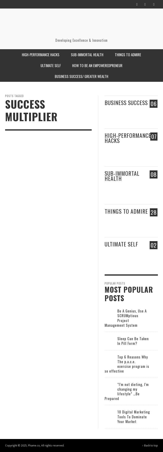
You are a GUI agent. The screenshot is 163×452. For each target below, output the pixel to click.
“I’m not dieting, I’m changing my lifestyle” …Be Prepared (127, 391)
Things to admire (126, 211)
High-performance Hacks (128, 137)
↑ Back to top (150, 445)
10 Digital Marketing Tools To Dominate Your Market (133, 416)
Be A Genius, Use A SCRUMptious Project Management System (126, 318)
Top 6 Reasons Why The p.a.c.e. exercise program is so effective (127, 364)
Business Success (126, 102)
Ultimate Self (121, 244)
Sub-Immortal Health (122, 175)
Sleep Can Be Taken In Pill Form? (133, 341)
